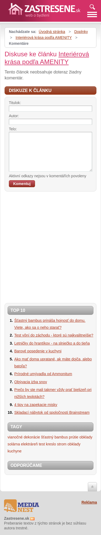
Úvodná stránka (52, 31)
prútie (73, 437)
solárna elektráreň (23, 444)
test (42, 444)
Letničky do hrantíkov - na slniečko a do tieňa (52, 343)
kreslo (51, 444)
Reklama (89, 502)
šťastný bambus (54, 437)
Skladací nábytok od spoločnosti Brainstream (51, 412)
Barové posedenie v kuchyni (37, 351)
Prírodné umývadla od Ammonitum (43, 374)
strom (62, 444)
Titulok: (15, 103)
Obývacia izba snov (30, 382)
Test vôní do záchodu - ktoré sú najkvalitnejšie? (53, 335)
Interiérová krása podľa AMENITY (44, 37)
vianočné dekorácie (24, 437)
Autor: (14, 116)
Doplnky (81, 31)
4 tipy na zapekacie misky (35, 405)
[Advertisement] (50, 245)
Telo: (13, 129)
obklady (85, 437)
